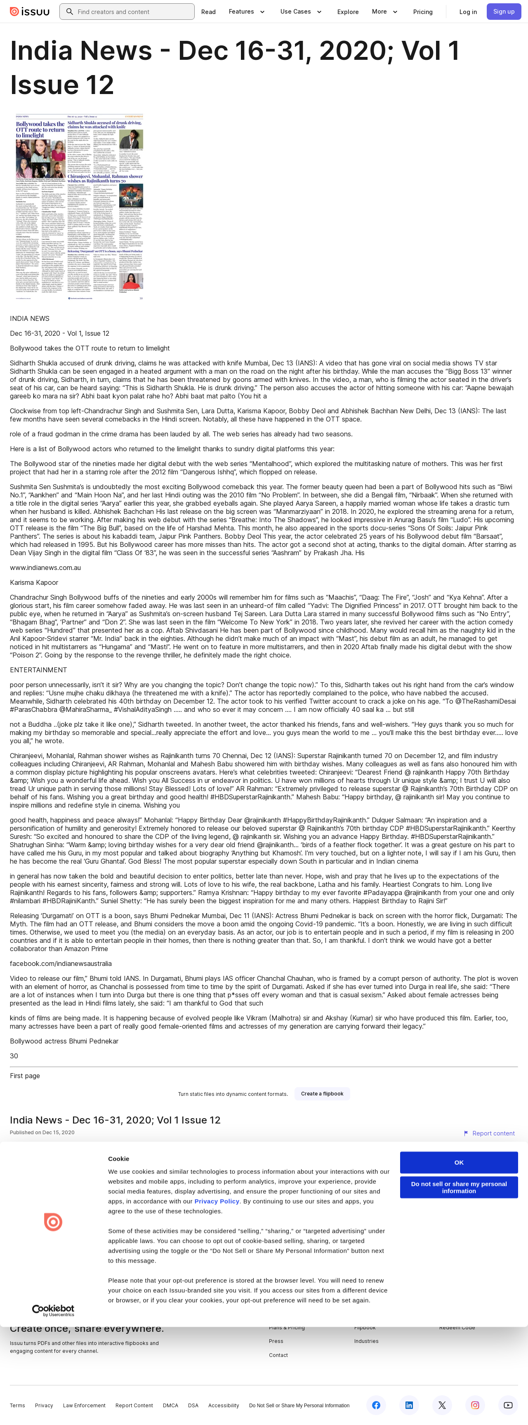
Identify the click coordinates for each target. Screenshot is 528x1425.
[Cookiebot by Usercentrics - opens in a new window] (53, 1409)
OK (459, 1260)
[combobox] (134, 11)
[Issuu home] (30, 11)
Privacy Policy (217, 1299)
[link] (208, 11)
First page (25, 1076)
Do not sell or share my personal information (459, 1286)
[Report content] (489, 1133)
